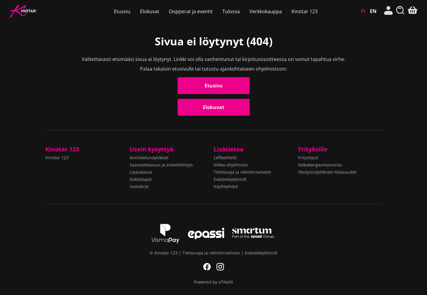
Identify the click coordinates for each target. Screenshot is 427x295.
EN (373, 11)
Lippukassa (141, 172)
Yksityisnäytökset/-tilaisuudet (327, 172)
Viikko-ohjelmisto (231, 165)
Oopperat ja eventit (191, 11)
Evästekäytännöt (230, 179)
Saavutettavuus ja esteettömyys (161, 165)
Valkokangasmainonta (320, 165)
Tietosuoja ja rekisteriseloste (242, 172)
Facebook (207, 267)
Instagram (220, 267)
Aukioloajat (141, 179)
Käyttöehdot (226, 186)
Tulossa (231, 11)
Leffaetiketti (225, 157)
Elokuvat (149, 11)
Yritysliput (308, 157)
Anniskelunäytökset (149, 157)
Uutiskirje (139, 186)
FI (363, 11)
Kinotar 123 (40, 11)
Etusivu (122, 11)
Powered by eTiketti (213, 282)
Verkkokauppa (265, 11)
